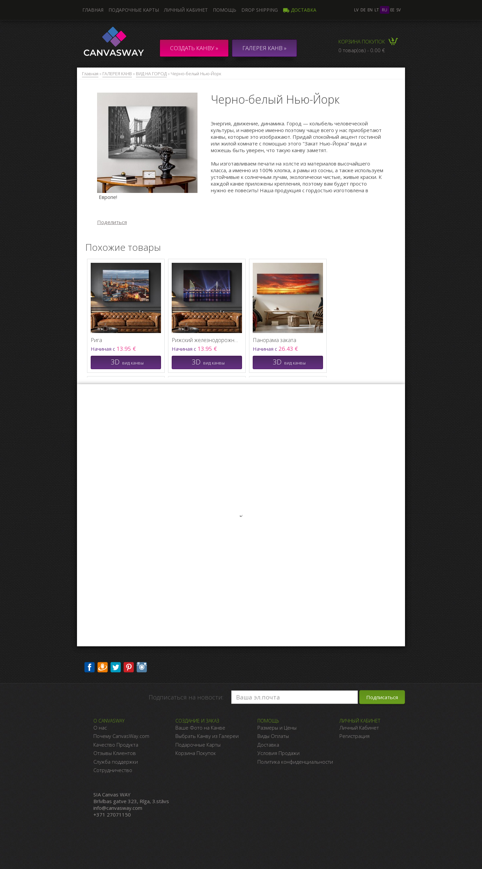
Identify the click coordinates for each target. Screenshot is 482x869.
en (370, 10)
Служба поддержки (115, 761)
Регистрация (354, 736)
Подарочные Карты (198, 744)
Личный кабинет (186, 10)
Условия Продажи (278, 753)
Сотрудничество (112, 770)
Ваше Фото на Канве (200, 727)
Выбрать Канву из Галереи (207, 736)
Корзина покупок (361, 41)
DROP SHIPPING (259, 10)
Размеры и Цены (277, 727)
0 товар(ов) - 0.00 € (361, 50)
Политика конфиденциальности (295, 761)
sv (398, 10)
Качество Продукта (115, 744)
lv (356, 10)
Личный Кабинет (359, 727)
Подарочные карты (133, 10)
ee (392, 10)
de (363, 10)
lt (377, 10)
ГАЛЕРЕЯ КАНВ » (264, 48)
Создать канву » (194, 48)
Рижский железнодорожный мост (205, 340)
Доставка (299, 10)
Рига (96, 340)
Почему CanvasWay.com (121, 736)
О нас (100, 727)
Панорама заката (274, 340)
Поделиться (112, 222)
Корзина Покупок (195, 753)
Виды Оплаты (273, 736)
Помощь (224, 10)
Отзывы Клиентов (114, 753)
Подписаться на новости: (186, 697)
